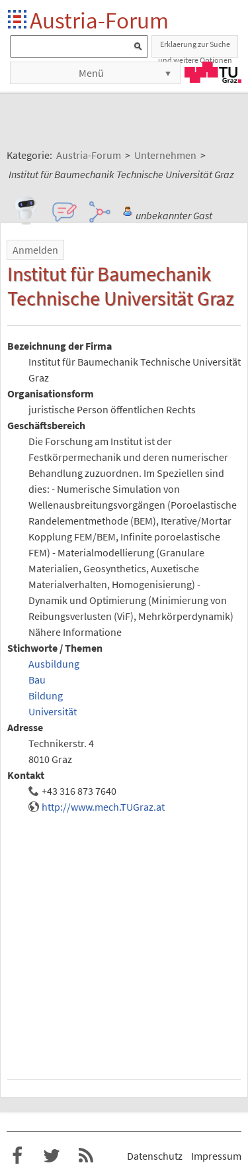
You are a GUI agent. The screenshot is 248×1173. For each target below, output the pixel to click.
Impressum (216, 1155)
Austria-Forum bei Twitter (51, 1155)
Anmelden (35, 249)
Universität (52, 711)
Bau (37, 679)
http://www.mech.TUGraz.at (103, 806)
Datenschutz (155, 1155)
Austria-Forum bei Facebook (17, 1155)
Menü (91, 72)
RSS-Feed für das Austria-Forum (86, 1155)
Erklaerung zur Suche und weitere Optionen (195, 48)
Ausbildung (53, 663)
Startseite (18, 20)
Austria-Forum (99, 20)
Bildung (45, 695)
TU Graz (213, 72)
